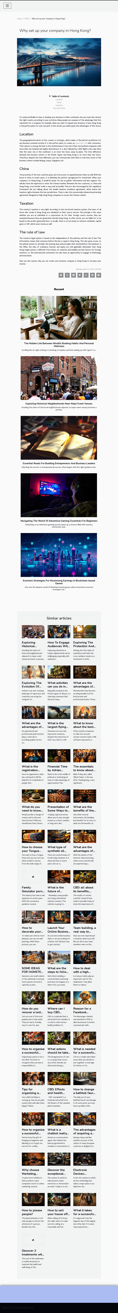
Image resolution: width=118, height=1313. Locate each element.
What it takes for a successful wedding (84, 1214)
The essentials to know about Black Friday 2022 (83, 772)
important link (81, 143)
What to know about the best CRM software (83, 727)
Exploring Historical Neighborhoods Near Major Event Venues (59, 403)
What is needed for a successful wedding (84, 1052)
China (59, 102)
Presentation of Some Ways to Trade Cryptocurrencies (59, 812)
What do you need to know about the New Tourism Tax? (32, 812)
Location (59, 99)
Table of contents (60, 96)
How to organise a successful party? (33, 1052)
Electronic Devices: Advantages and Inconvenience (84, 1175)
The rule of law (59, 108)
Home (19, 18)
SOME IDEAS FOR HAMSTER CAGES (32, 972)
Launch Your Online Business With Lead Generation (59, 933)
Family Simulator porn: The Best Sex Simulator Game (33, 893)
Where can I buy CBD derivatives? (56, 1012)
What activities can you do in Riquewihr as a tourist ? (58, 688)
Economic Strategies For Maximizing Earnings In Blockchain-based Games (59, 582)
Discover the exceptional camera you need (56, 1175)
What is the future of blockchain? (56, 891)
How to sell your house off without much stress (58, 1215)
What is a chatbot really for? (57, 1133)
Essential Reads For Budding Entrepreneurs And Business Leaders (59, 463)
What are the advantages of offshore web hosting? (83, 852)
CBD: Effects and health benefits (56, 1093)
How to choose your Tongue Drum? (32, 850)
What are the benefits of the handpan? (83, 810)
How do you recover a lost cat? (31, 1012)
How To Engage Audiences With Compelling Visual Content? (59, 648)
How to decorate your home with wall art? (32, 933)
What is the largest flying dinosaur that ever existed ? (57, 728)
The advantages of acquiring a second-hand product (84, 1135)
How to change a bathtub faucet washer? (84, 1093)
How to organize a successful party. (33, 1133)
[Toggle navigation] (7, 6)
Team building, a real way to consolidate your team (84, 933)
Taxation (59, 105)
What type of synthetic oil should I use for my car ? (58, 852)
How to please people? (32, 1212)
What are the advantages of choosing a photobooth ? (83, 688)
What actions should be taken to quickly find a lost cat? (59, 1054)
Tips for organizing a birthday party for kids (32, 1094)
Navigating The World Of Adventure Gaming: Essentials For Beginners (59, 520)
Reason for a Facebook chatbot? (82, 1012)
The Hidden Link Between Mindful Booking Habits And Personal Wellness (59, 345)
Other (27, 18)
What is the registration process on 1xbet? (30, 772)
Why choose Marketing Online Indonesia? (30, 1175)
